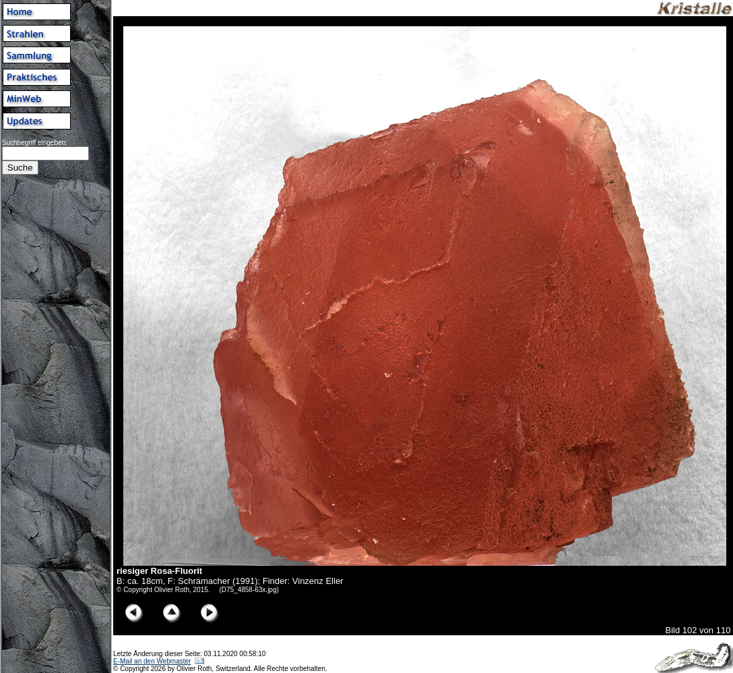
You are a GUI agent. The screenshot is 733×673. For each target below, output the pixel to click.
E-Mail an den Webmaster (152, 661)
